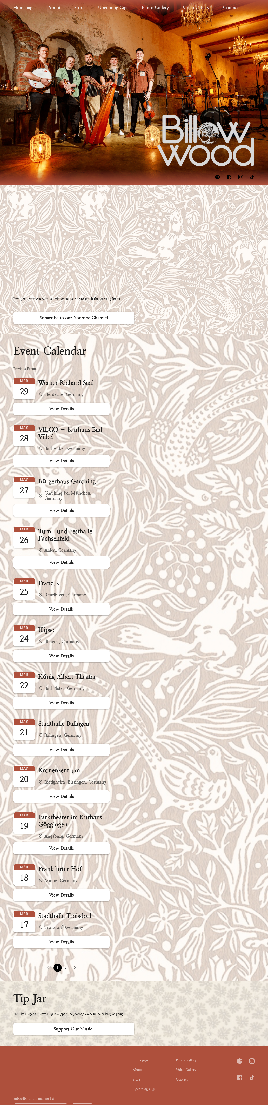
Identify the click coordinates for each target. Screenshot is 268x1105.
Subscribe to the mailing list (33, 1099)
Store (79, 7)
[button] (74, 967)
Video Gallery (196, 7)
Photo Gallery (155, 7)
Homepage (24, 7)
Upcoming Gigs (113, 7)
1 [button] (57, 967)
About (54, 7)
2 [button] (65, 967)
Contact (231, 7)
